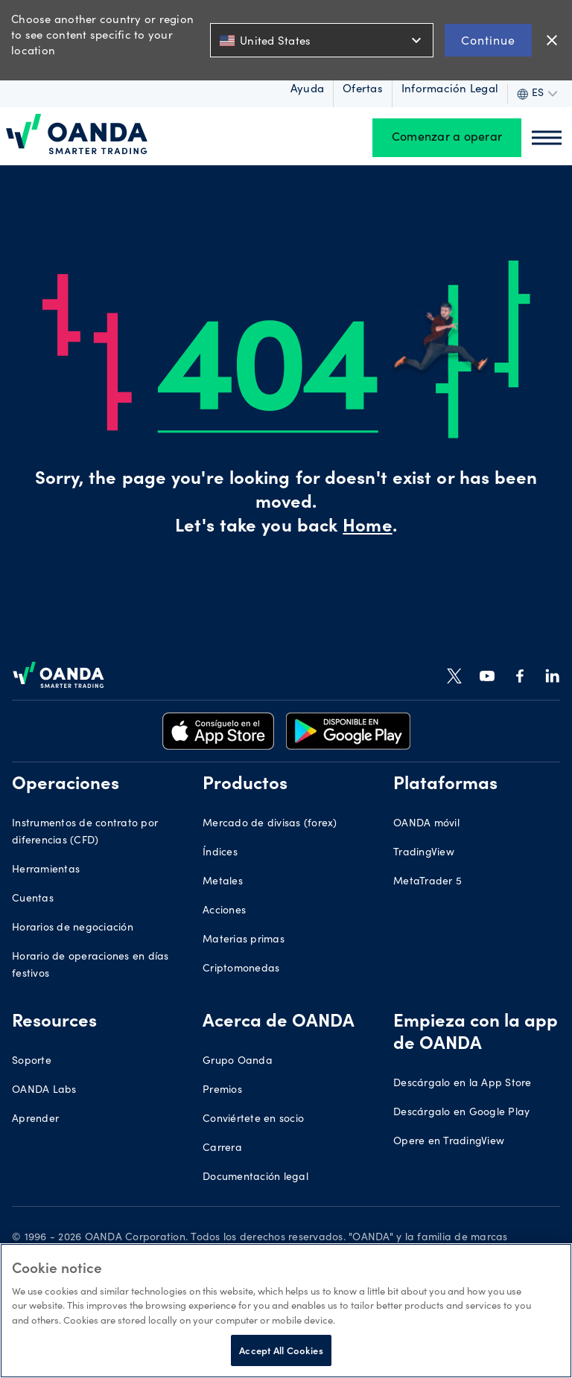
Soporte (31, 1061)
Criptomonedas (241, 969)
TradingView (423, 853)
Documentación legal (255, 1178)
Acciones (224, 911)
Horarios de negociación (72, 928)
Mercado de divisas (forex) (270, 824)
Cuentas (33, 899)
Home (367, 528)
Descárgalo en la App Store (462, 1084)
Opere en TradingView (448, 1142)
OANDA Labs (44, 1090)
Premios (222, 1090)
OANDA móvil (426, 824)
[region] (286, 1310)
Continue (488, 40)
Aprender (35, 1119)
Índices (220, 853)
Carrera (222, 1148)
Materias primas (244, 940)
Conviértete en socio (253, 1119)
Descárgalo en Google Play (461, 1113)
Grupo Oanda (238, 1061)
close (552, 40)
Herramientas (46, 870)
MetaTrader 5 (427, 882)
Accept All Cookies (280, 1350)
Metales (223, 882)
